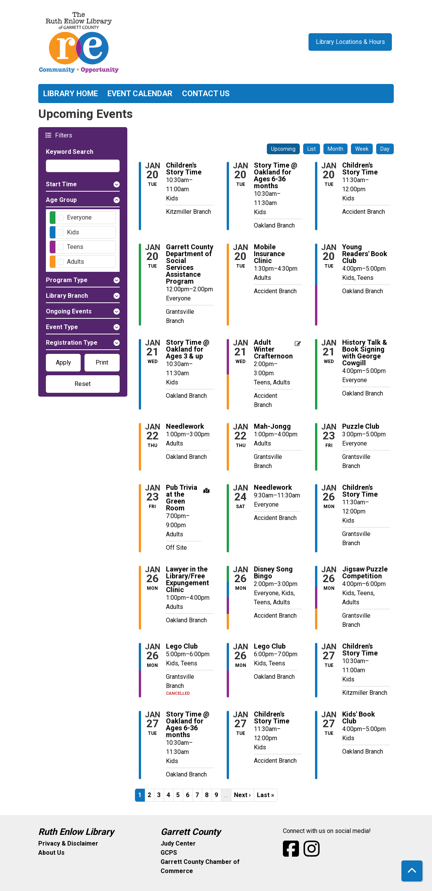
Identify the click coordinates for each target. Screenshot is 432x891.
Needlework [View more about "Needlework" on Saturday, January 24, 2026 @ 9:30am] (273, 487)
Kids (73, 232)
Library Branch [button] (67, 295)
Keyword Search (69, 151)
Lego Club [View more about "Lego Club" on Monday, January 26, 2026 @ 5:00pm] (182, 646)
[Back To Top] (411, 870)
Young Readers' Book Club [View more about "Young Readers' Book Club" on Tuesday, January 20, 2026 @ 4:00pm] (364, 254)
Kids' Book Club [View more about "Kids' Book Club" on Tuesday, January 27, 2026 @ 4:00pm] (358, 718)
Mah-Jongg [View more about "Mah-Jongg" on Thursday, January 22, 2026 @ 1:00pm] (272, 426)
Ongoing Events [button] (69, 311)
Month (335, 149)
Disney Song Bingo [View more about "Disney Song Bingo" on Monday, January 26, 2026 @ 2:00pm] (273, 572)
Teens (75, 246)
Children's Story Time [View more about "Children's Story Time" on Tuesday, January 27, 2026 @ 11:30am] (271, 718)
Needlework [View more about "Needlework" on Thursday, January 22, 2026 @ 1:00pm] (185, 426)
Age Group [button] (61, 199)
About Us (51, 852)
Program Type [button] (67, 280)
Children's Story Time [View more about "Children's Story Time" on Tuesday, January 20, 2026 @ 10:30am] (183, 169)
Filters (62, 135)
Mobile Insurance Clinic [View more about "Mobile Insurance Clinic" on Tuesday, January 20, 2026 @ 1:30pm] (269, 254)
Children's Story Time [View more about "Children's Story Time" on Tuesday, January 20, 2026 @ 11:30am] (360, 169)
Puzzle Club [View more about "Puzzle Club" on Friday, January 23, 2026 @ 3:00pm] (360, 426)
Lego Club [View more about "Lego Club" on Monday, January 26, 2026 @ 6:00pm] (270, 646)
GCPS (169, 852)
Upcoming (283, 149)
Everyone (79, 217)
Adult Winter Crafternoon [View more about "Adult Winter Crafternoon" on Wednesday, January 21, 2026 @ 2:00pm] (273, 349)
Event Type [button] (62, 327)
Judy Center (178, 843)
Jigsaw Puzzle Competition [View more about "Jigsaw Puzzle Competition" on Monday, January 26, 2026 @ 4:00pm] (365, 572)
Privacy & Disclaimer (68, 843)
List (311, 149)
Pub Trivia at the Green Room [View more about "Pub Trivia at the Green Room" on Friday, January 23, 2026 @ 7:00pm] (181, 498)
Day (385, 149)
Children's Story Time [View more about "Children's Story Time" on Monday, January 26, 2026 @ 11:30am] (360, 491)
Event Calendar (139, 93)
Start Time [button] (61, 184)
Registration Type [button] (71, 342)
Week (362, 149)
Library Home (70, 93)
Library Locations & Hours (350, 41)
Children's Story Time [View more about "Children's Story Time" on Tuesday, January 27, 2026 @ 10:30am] (360, 650)
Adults (75, 261)
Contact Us (206, 93)
